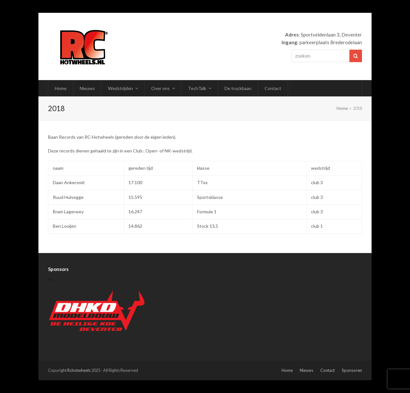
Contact (327, 370)
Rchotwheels (79, 370)
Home (287, 370)
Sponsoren (352, 370)
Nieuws (306, 370)
